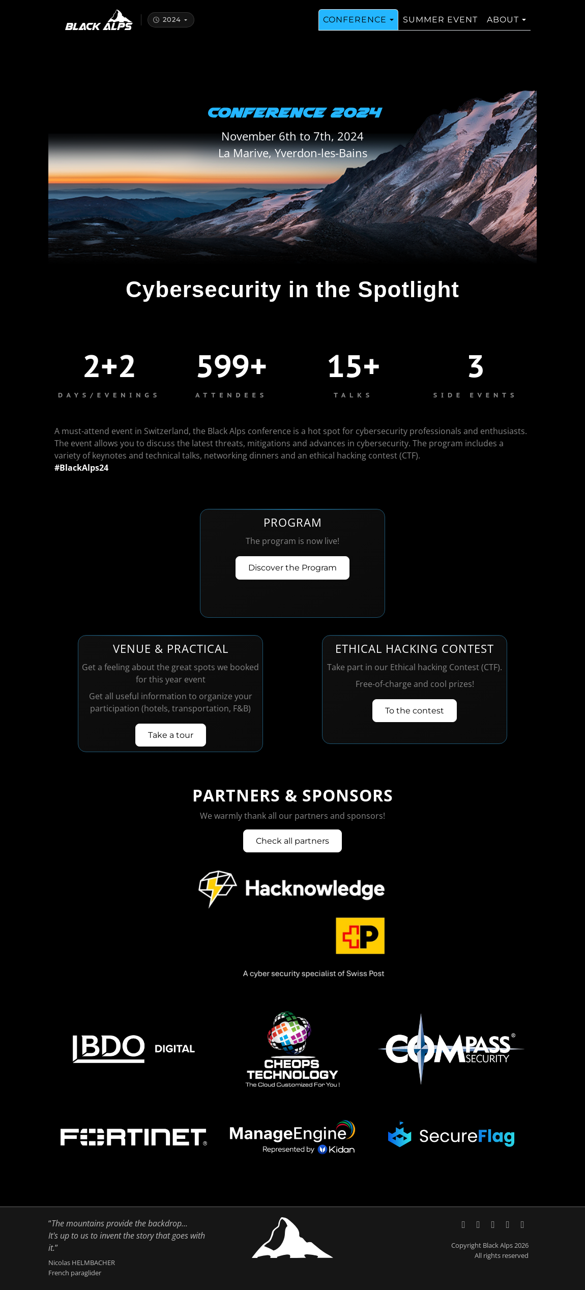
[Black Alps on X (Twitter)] (464, 1224)
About (503, 26)
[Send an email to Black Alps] (509, 1224)
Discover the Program (292, 567)
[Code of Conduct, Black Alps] (522, 1224)
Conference (355, 26)
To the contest (414, 710)
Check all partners (292, 841)
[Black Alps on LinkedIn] (479, 1224)
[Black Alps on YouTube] (494, 1224)
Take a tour (170, 735)
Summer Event (440, 26)
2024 (167, 25)
